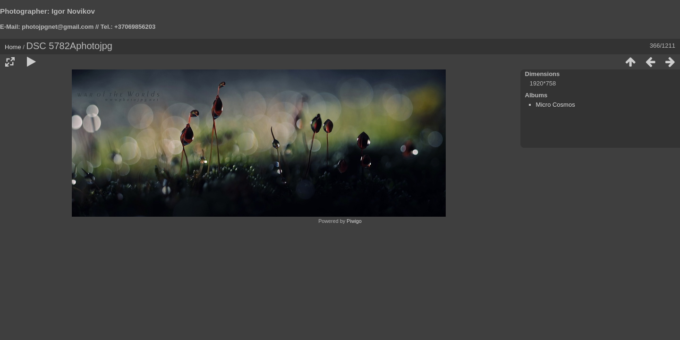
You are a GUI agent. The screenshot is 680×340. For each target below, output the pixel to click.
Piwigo (354, 221)
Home (13, 47)
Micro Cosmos (555, 104)
